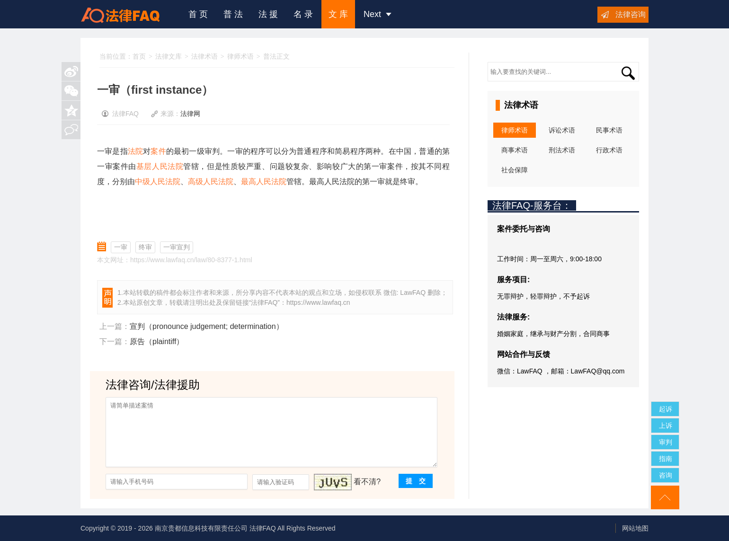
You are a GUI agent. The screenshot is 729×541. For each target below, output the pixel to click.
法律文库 (168, 56)
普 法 (233, 14)
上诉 (665, 425)
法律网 (190, 113)
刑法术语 (562, 150)
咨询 (665, 475)
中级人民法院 (157, 181)
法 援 (268, 14)
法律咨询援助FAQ (127, 14)
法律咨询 (630, 14)
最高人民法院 (263, 181)
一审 (120, 247)
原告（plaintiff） (157, 341)
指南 (665, 458)
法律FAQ (264, 302)
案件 (158, 151)
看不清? (367, 482)
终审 (145, 247)
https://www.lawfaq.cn (318, 302)
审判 (665, 442)
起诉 (665, 409)
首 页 (198, 14)
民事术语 (609, 130)
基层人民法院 (159, 166)
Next (377, 14)
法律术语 (204, 56)
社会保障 (514, 170)
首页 (139, 56)
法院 (135, 151)
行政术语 (609, 150)
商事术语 (514, 150)
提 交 (416, 481)
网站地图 (635, 528)
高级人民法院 (210, 181)
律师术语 (240, 56)
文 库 (338, 14)
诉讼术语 (562, 130)
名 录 (303, 14)
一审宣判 (176, 247)
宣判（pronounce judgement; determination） (207, 326)
